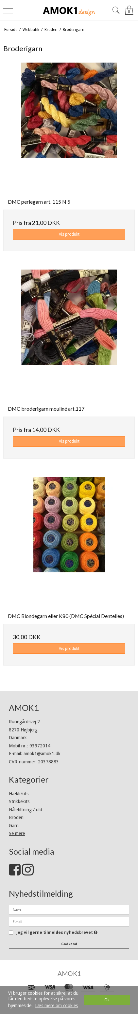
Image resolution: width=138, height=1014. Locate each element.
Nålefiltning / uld (25, 809)
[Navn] (69, 909)
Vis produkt (69, 234)
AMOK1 (69, 973)
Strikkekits (19, 801)
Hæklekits (18, 793)
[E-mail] (69, 921)
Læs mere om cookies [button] (56, 1005)
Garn (14, 825)
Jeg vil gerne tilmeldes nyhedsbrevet (56, 933)
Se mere (17, 833)
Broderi (16, 817)
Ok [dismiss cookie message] (107, 999)
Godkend (69, 944)
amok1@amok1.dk (42, 753)
